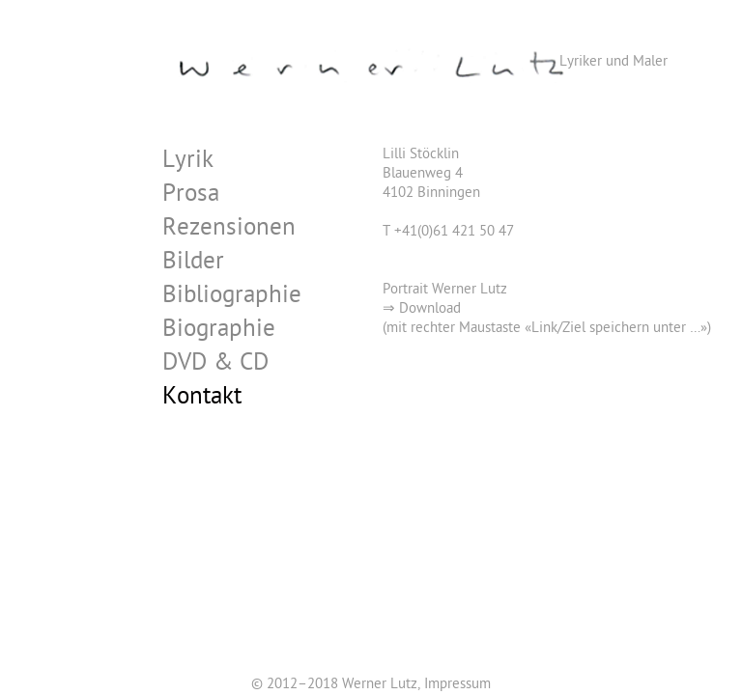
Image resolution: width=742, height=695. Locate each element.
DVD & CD (215, 365)
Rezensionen (229, 230)
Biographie (218, 332)
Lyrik (188, 163)
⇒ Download (422, 310)
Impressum (457, 685)
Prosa (190, 196)
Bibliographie (231, 298)
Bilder (193, 264)
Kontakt (202, 399)
